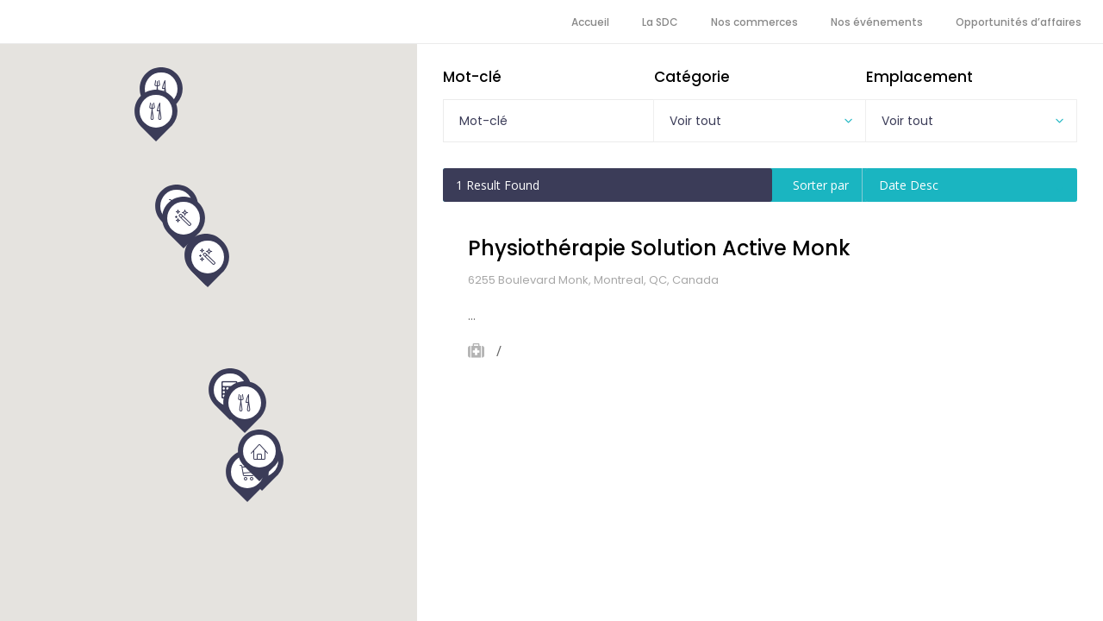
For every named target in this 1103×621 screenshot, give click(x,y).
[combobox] (759, 120)
